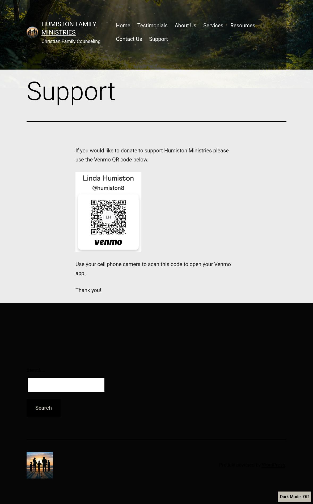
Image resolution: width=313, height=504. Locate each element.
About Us (185, 25)
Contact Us (129, 39)
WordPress (273, 465)
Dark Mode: (294, 497)
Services (213, 25)
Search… (36, 370)
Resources (242, 25)
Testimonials (152, 25)
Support (158, 39)
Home (123, 25)
